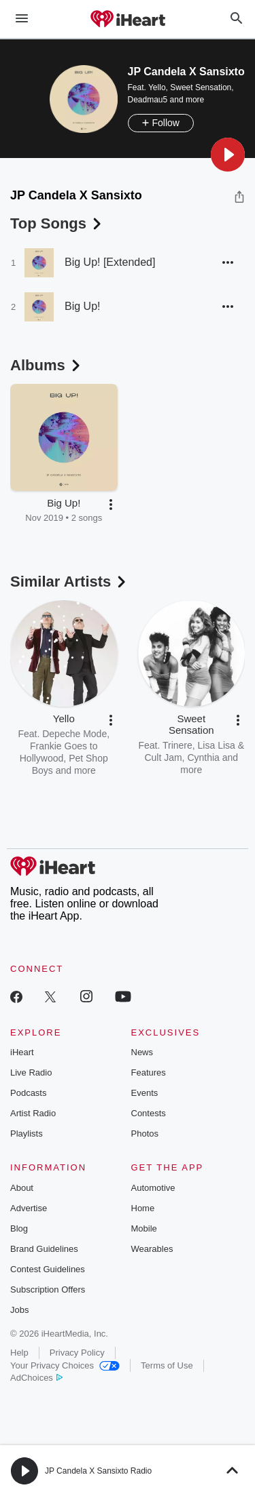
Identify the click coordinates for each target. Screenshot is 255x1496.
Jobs (19, 1310)
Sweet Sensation (200, 87)
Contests (148, 1113)
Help (19, 1352)
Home (143, 1208)
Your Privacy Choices (65, 1365)
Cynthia (203, 757)
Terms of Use (167, 1365)
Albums (46, 365)
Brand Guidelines (44, 1249)
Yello (157, 87)
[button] (228, 155)
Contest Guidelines (47, 1269)
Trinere (177, 745)
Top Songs (57, 223)
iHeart (22, 1052)
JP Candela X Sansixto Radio (98, 1471)
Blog (19, 1228)
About (21, 1188)
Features (148, 1072)
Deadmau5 (148, 99)
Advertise (28, 1208)
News (142, 1052)
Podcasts (28, 1093)
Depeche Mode (74, 733)
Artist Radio (33, 1113)
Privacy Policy (77, 1352)
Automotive (153, 1188)
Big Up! (82, 306)
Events (144, 1093)
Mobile (144, 1228)
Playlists (26, 1133)
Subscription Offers (47, 1289)
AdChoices (36, 1378)
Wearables (152, 1249)
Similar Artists (69, 581)
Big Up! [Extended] (110, 262)
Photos (144, 1133)
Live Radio (31, 1072)
